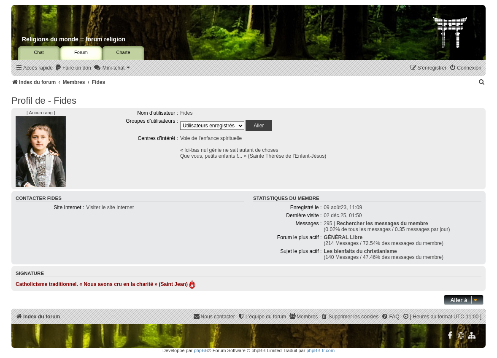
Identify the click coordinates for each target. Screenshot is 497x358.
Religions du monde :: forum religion (73, 39)
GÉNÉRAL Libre (343, 237)
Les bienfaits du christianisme (360, 251)
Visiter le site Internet (110, 207)
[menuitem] (73, 68)
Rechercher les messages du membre (382, 223)
